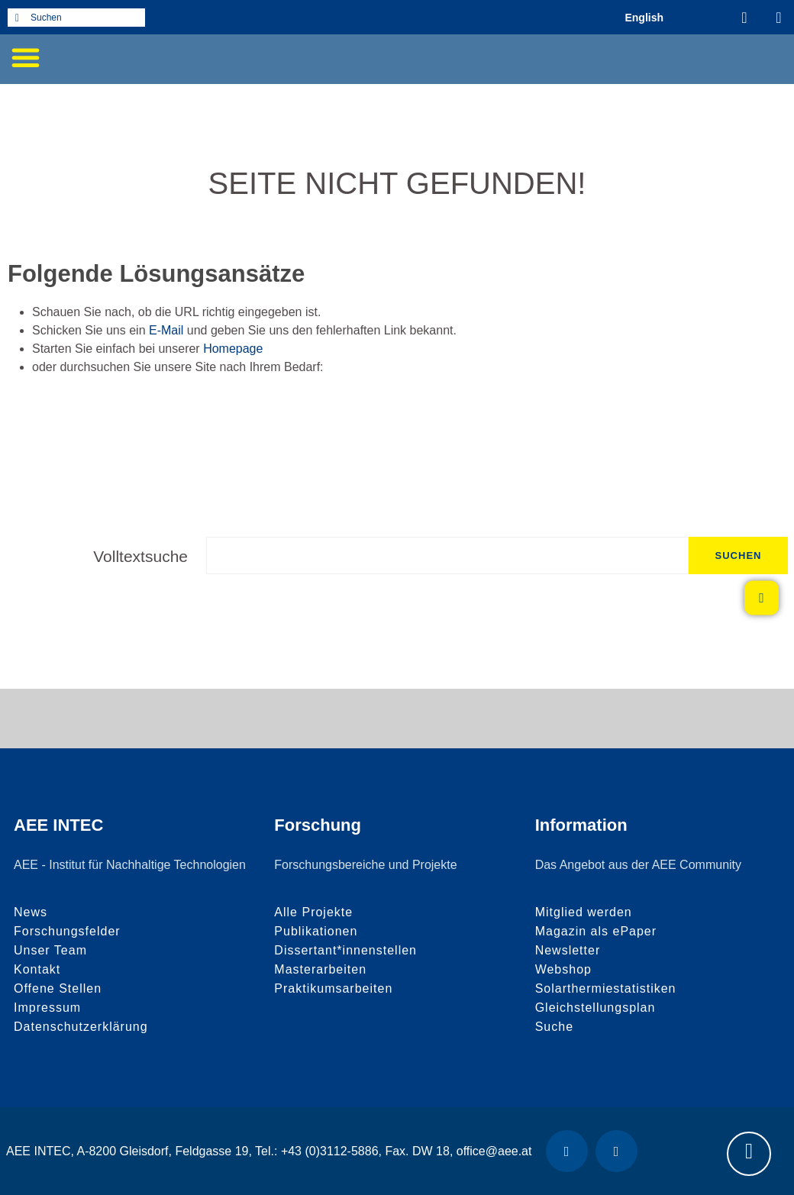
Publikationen (315, 931)
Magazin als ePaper (596, 931)
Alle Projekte (313, 912)
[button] (25, 57)
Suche (554, 1026)
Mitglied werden (583, 912)
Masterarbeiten (320, 969)
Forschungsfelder (67, 931)
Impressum (47, 1007)
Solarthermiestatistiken (605, 988)
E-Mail (166, 330)
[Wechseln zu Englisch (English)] (644, 17)
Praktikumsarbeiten (333, 988)
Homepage (233, 348)
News (30, 912)
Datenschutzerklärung (81, 1026)
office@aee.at (494, 1151)
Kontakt (37, 969)
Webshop (563, 969)
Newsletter (568, 950)
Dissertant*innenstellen (345, 950)
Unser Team (50, 950)
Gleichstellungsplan (595, 1007)
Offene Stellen (58, 988)
